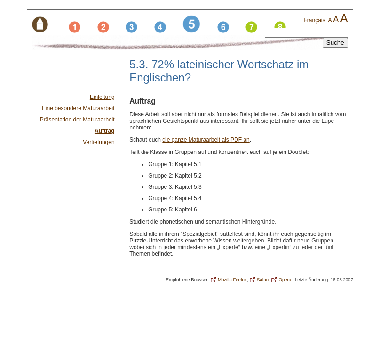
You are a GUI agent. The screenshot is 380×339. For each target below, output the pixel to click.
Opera (284, 279)
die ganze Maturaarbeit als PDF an (205, 140)
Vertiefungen (98, 142)
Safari (263, 279)
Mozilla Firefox (232, 279)
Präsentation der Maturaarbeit (77, 119)
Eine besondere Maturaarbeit (78, 108)
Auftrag (105, 131)
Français (314, 20)
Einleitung (102, 97)
